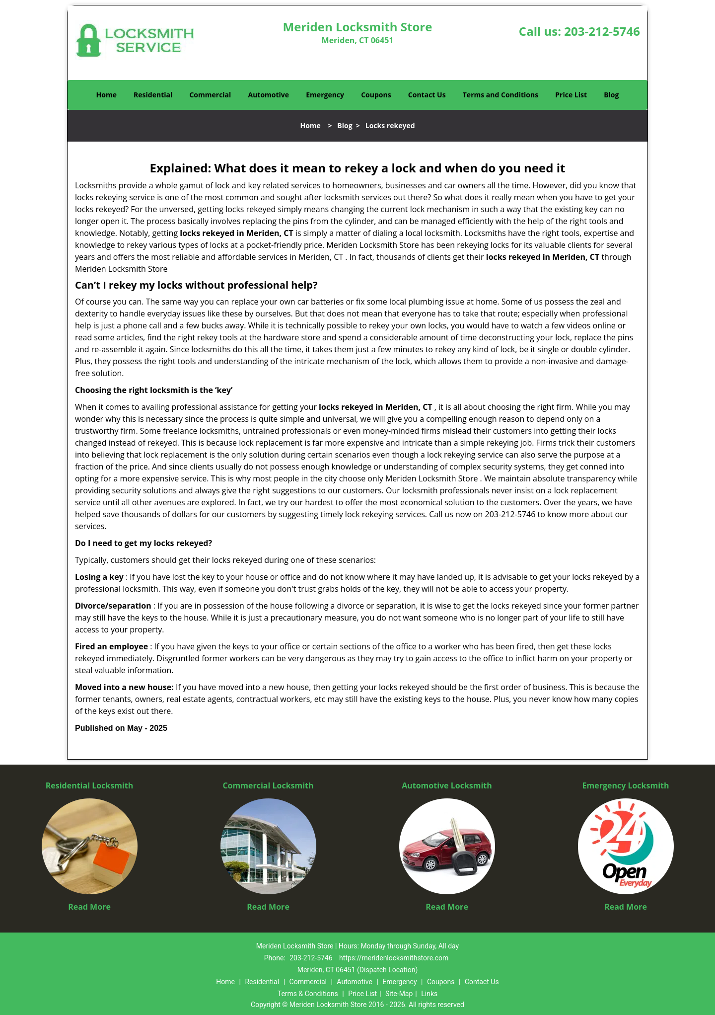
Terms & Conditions (308, 994)
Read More (89, 906)
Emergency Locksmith (625, 785)
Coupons (376, 94)
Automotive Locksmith (447, 785)
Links (429, 994)
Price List (571, 94)
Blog (611, 94)
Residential (153, 94)
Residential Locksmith (90, 785)
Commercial (210, 94)
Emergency (325, 94)
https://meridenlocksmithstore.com (393, 958)
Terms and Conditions (500, 94)
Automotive (268, 94)
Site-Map (399, 994)
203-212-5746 (602, 31)
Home (106, 94)
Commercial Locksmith (267, 785)
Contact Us (427, 94)
